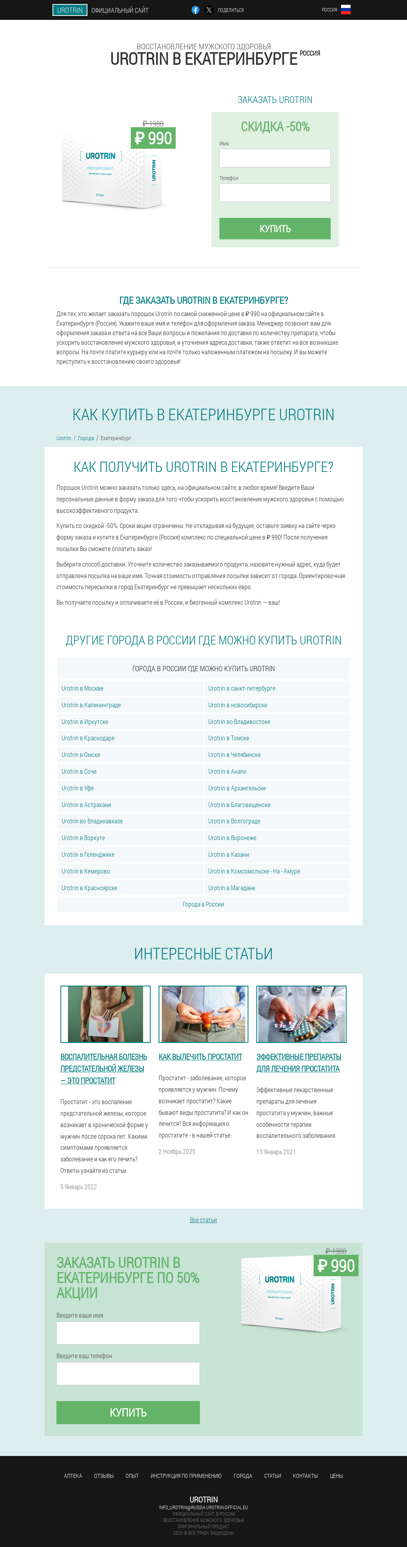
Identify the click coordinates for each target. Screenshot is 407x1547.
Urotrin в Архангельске (237, 788)
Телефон (228, 178)
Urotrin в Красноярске (89, 887)
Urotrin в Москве (82, 688)
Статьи (272, 1475)
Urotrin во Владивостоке (239, 721)
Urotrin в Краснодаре (88, 738)
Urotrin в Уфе (78, 788)
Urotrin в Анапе (227, 771)
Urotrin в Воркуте (83, 837)
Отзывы (104, 1475)
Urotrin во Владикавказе (92, 821)
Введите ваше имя (79, 1315)
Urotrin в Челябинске (234, 754)
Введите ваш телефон (84, 1356)
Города (243, 1475)
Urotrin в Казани (228, 854)
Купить (275, 228)
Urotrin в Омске (81, 754)
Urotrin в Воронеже (232, 837)
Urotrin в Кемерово (86, 871)
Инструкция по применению (186, 1475)
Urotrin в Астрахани (86, 804)
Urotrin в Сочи (79, 771)
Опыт (132, 1475)
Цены (336, 1475)
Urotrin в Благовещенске (239, 804)
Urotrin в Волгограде (234, 821)
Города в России (203, 904)
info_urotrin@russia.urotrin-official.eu (203, 1507)
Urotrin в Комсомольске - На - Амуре (254, 871)
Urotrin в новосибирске (237, 705)
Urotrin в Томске (228, 738)
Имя (224, 143)
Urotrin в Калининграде (91, 705)
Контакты (305, 1475)
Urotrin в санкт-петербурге (241, 688)
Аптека (73, 1475)
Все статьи (203, 1219)
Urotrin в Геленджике (88, 854)
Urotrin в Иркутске (85, 721)
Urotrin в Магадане (231, 887)
